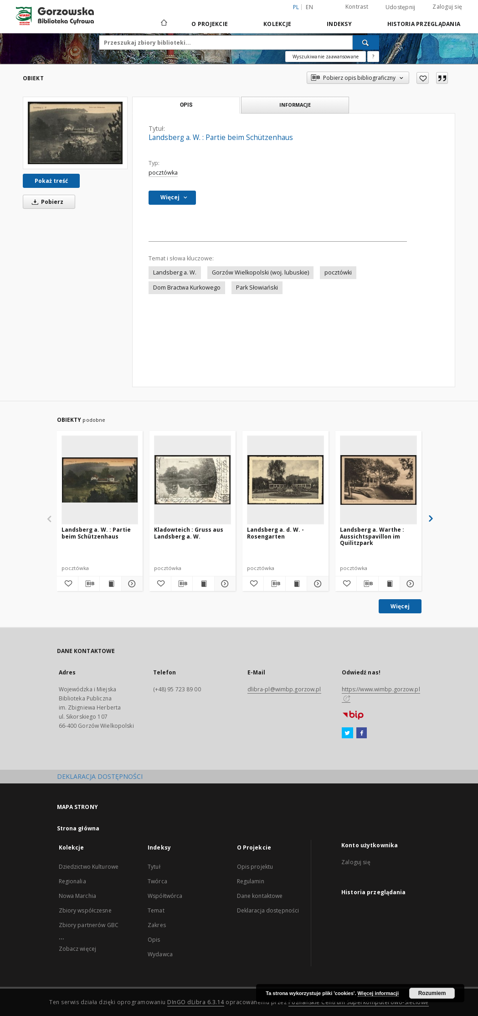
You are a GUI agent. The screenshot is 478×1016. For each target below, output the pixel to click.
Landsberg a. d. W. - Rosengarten (275, 533)
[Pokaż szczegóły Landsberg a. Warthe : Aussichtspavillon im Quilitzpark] (409, 584)
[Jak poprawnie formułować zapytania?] (373, 56)
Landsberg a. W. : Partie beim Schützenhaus (96, 533)
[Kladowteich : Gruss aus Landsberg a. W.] (192, 480)
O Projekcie (209, 24)
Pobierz (46, 202)
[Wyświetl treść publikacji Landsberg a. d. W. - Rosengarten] (296, 584)
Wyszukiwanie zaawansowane (326, 56)
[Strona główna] (163, 24)
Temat (156, 910)
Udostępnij (400, 7)
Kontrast (356, 6)
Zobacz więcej (78, 949)
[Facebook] (361, 733)
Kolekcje (277, 24)
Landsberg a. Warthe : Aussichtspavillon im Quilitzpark (372, 536)
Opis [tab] (186, 105)
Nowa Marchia (77, 896)
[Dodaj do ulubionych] (422, 78)
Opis (154, 939)
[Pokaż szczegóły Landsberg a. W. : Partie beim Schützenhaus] (130, 584)
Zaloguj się (447, 6)
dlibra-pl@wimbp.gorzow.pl (284, 689)
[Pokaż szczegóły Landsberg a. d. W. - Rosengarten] (316, 584)
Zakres (157, 925)
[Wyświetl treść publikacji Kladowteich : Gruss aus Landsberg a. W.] (203, 584)
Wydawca (160, 954)
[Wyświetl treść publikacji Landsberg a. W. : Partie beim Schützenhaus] (110, 584)
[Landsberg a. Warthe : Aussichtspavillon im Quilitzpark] (378, 480)
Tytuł (154, 867)
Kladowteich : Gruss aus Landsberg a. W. (188, 533)
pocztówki (338, 272)
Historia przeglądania (423, 24)
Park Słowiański (257, 287)
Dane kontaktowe (260, 896)
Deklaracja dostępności (268, 910)
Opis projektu (255, 867)
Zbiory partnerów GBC (88, 925)
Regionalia (72, 881)
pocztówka (163, 172)
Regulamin (250, 881)
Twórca (157, 881)
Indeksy (339, 24)
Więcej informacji (378, 993)
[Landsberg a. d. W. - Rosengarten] (285, 480)
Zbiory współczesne (85, 910)
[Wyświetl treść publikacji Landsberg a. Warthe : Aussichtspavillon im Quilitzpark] (389, 584)
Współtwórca (165, 896)
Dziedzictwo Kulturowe (89, 867)
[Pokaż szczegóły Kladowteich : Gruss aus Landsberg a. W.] (223, 584)
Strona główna (78, 828)
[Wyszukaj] (366, 42)
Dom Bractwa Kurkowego (187, 287)
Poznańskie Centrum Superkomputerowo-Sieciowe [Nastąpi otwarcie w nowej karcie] (358, 1002)
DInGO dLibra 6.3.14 (195, 1002)
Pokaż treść (51, 181)
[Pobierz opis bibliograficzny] (88, 584)
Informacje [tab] (295, 104)
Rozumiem (432, 993)
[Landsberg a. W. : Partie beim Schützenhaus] (75, 133)
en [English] (309, 7)
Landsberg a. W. (174, 272)
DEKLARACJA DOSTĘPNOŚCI (100, 776)
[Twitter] (347, 733)
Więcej (400, 606)
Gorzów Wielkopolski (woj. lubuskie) (260, 272)
